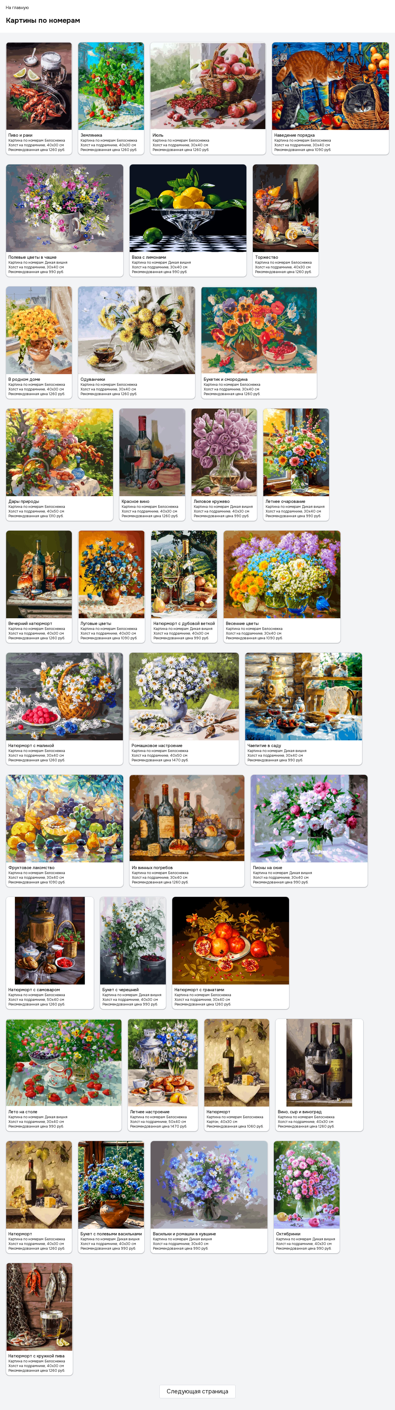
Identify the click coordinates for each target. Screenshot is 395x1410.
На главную (17, 7)
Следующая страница (197, 1391)
